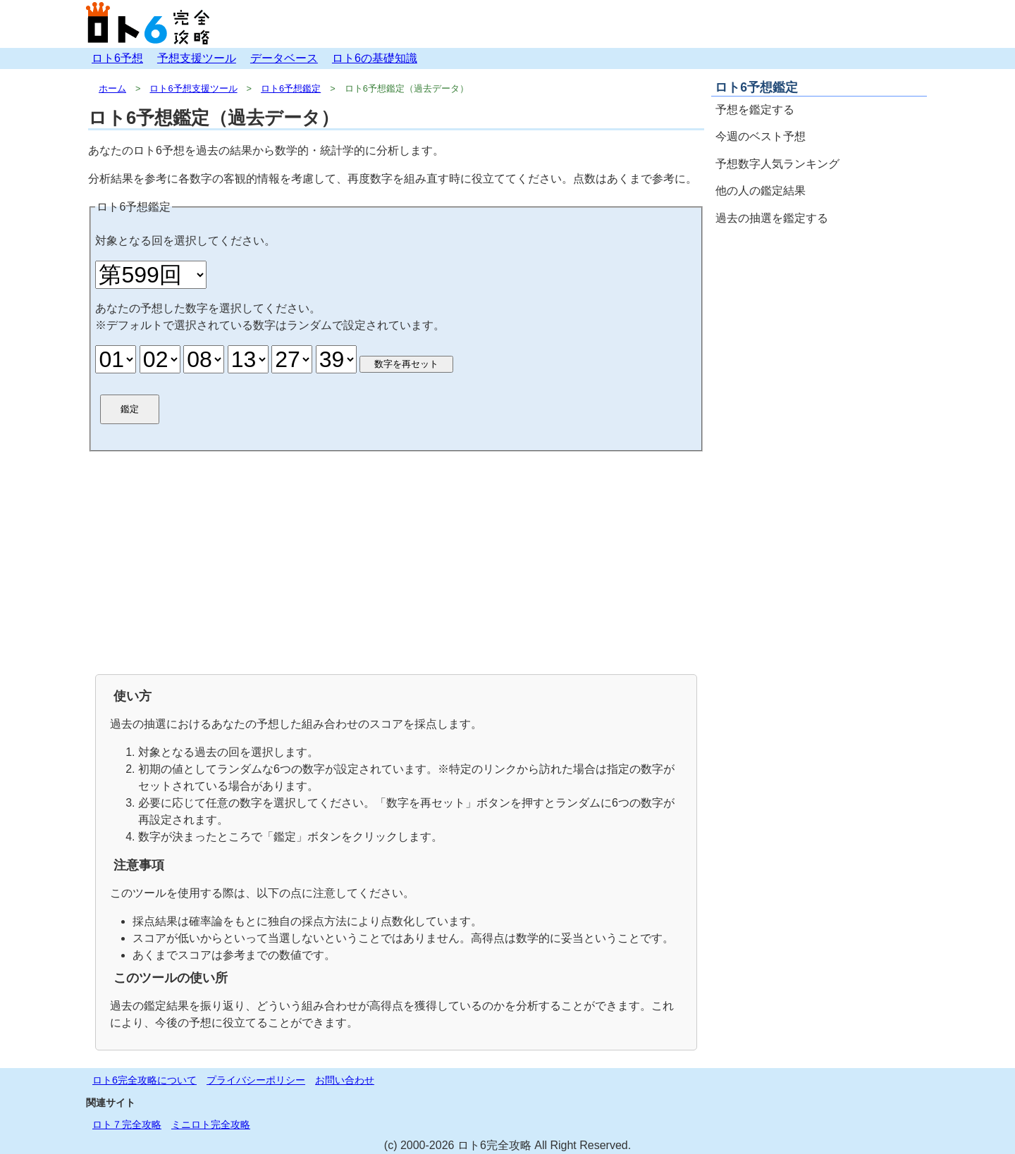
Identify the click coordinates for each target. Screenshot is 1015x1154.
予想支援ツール (196, 58)
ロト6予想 (117, 58)
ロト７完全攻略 (126, 1124)
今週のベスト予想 (760, 136)
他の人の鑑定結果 (760, 191)
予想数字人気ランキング (777, 164)
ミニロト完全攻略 (210, 1124)
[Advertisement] (396, 561)
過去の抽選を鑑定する (771, 218)
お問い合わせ (344, 1080)
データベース (284, 58)
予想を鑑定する (754, 110)
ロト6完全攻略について (144, 1080)
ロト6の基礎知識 (374, 58)
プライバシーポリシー (256, 1080)
